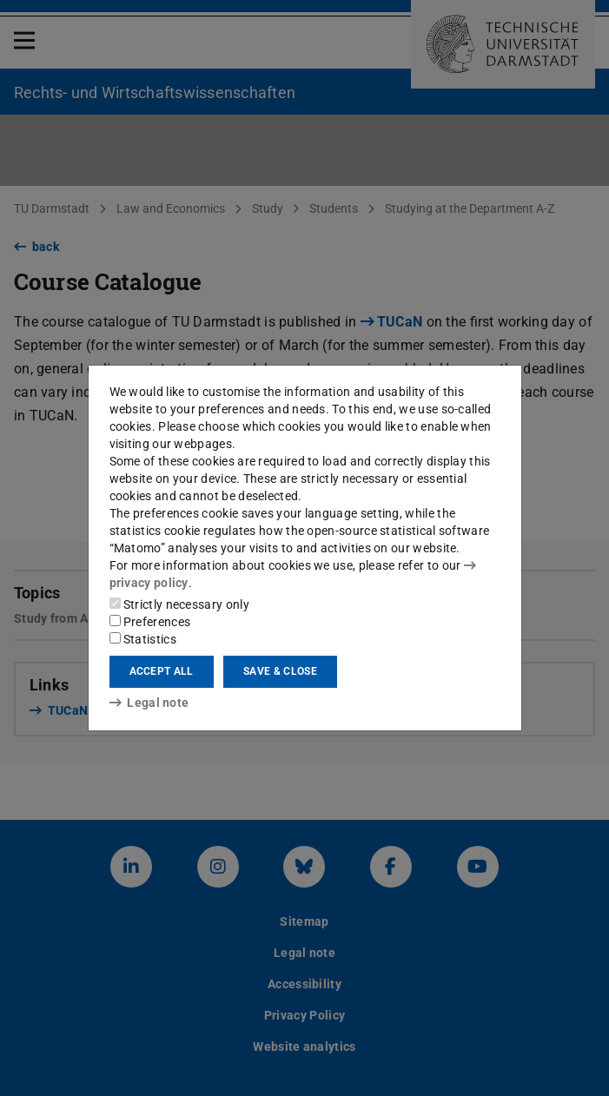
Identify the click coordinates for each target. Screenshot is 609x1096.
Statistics (142, 639)
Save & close (280, 671)
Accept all (161, 671)
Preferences (150, 622)
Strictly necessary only (179, 604)
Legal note (149, 703)
